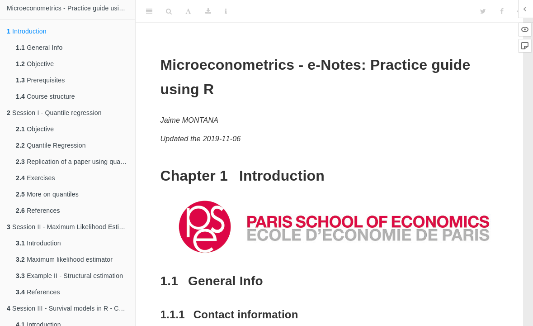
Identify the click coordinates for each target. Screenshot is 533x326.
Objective (35, 63)
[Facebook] (501, 11)
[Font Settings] (188, 11)
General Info (39, 47)
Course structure (45, 96)
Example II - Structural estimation (69, 275)
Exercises (35, 178)
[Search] (169, 11)
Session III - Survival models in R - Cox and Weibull (71, 308)
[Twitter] (483, 11)
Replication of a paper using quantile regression (75, 161)
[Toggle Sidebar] (149, 11)
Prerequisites (40, 80)
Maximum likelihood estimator (64, 259)
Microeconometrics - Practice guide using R (69, 8)
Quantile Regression (51, 145)
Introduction (27, 31)
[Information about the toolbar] (226, 11)
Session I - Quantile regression (54, 112)
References (38, 210)
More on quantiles (47, 194)
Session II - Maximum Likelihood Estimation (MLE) (71, 226)
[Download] (208, 11)
